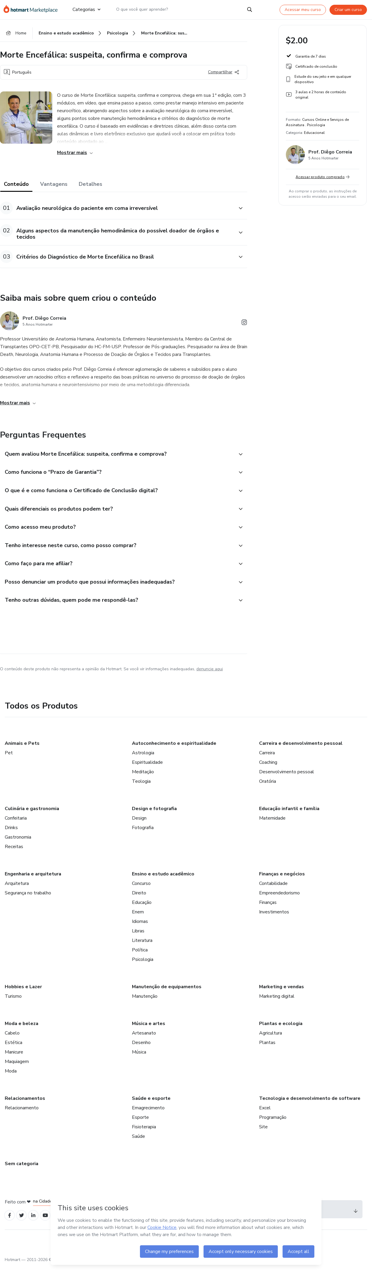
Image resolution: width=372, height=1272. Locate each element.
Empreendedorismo (279, 898)
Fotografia (143, 833)
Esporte (140, 1122)
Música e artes (148, 1029)
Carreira (267, 758)
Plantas (267, 1048)
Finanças (268, 908)
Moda (11, 1076)
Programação (272, 1122)
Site (263, 1132)
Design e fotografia (154, 814)
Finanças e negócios (282, 879)
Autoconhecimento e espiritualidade (174, 748)
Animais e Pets (22, 748)
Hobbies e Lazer (23, 992)
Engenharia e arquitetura (33, 879)
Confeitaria (16, 823)
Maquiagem (17, 1067)
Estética (13, 1048)
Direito (139, 898)
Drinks (11, 833)
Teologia (141, 786)
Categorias (86, 9)
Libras (138, 936)
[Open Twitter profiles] (23, 1221)
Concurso (141, 889)
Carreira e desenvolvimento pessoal (301, 748)
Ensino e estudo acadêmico (163, 879)
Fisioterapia (144, 1132)
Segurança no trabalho (28, 898)
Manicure (14, 1057)
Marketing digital (276, 1001)
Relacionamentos (25, 1103)
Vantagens (53, 185)
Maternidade (272, 823)
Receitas (14, 852)
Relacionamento (22, 1113)
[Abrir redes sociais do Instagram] (244, 324)
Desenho (141, 1048)
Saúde (138, 1141)
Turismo (13, 1001)
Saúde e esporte (151, 1103)
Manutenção (144, 1001)
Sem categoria (21, 1169)
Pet (9, 758)
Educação (142, 908)
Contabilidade (273, 889)
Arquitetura (17, 889)
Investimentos (274, 917)
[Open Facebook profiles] (10, 1221)
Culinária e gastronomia (32, 814)
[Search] (249, 9)
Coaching (268, 767)
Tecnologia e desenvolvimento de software (309, 1103)
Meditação (143, 777)
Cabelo (12, 1038)
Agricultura (270, 1038)
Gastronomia (18, 842)
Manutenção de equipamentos (166, 992)
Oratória (267, 786)
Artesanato (144, 1038)
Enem (138, 917)
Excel (265, 1113)
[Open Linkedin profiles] (36, 1221)
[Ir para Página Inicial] (33, 9)
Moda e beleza (21, 1029)
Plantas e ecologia (280, 1029)
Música (139, 1057)
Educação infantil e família (289, 814)
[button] (117, 209)
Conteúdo (16, 185)
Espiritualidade (147, 767)
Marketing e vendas (281, 992)
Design (139, 823)
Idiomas (140, 926)
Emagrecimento (148, 1113)
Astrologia (143, 758)
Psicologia (142, 964)
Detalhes (90, 185)
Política (140, 955)
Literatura (142, 945)
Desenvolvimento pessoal (286, 777)
